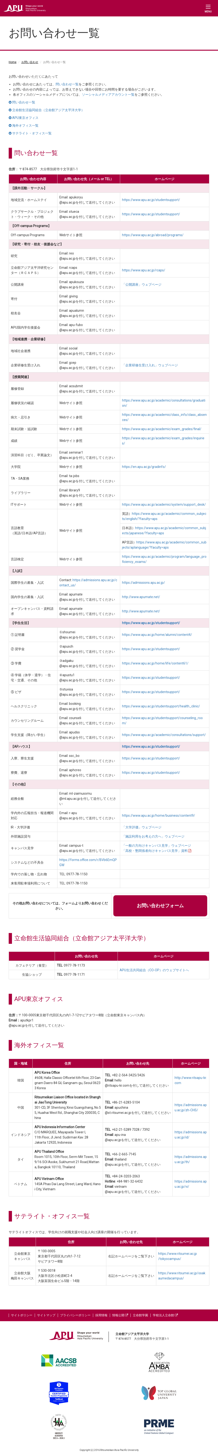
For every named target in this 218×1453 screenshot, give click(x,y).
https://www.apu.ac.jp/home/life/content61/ (155, 663)
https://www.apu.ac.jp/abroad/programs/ (153, 235)
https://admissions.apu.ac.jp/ (143, 582)
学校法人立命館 (165, 1315)
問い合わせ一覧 (67, 84)
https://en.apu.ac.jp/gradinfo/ (144, 467)
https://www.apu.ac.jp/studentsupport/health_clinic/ (161, 706)
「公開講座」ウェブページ (141, 284)
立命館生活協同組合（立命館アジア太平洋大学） (46, 110)
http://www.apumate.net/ (141, 597)
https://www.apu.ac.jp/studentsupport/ (151, 200)
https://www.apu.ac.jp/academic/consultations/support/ (164, 735)
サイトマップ (46, 1315)
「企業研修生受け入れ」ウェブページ (150, 365)
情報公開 (120, 1315)
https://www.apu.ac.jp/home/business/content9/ (158, 815)
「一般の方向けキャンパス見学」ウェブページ (156, 845)
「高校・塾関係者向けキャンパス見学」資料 (156, 851)
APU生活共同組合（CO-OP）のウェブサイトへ (154, 970)
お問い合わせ (29, 62)
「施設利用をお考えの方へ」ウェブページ (153, 836)
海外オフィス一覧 (23, 125)
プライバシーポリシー (75, 1315)
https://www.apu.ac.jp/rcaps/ (143, 270)
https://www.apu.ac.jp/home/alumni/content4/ (157, 635)
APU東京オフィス (23, 118)
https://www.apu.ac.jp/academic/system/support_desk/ (164, 504)
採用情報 (101, 1315)
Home (12, 62)
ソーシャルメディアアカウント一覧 (108, 94)
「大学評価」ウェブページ (141, 827)
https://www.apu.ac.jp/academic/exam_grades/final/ (161, 429)
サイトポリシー (21, 1315)
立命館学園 (140, 1315)
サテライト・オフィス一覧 (30, 133)
